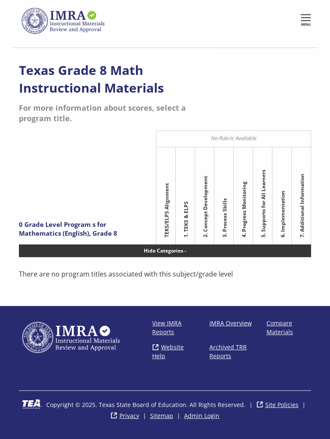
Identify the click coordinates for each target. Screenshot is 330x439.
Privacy (129, 416)
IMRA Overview (230, 323)
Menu (306, 24)
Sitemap (161, 416)
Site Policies (281, 405)
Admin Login (201, 416)
